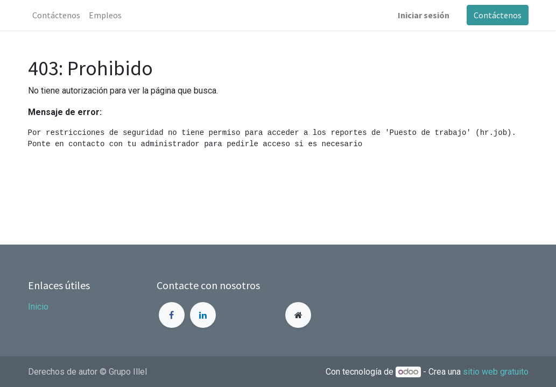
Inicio (38, 307)
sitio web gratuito (496, 372)
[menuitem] (56, 15)
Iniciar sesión (423, 15)
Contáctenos (498, 15)
